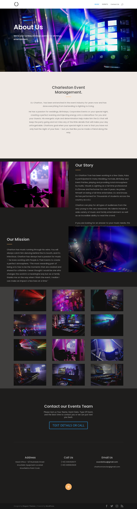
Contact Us (115, 4)
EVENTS (105, 4)
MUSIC (97, 4)
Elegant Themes (29, 506)
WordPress (50, 506)
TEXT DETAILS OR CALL (68, 425)
